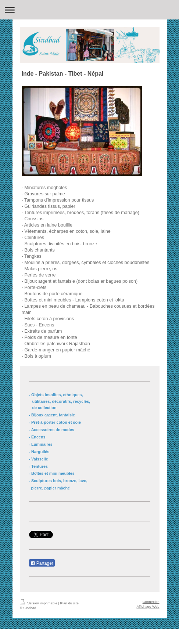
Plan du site (69, 603)
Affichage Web (147, 606)
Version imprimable (39, 603)
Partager (42, 563)
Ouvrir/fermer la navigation (89, 10)
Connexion (151, 602)
